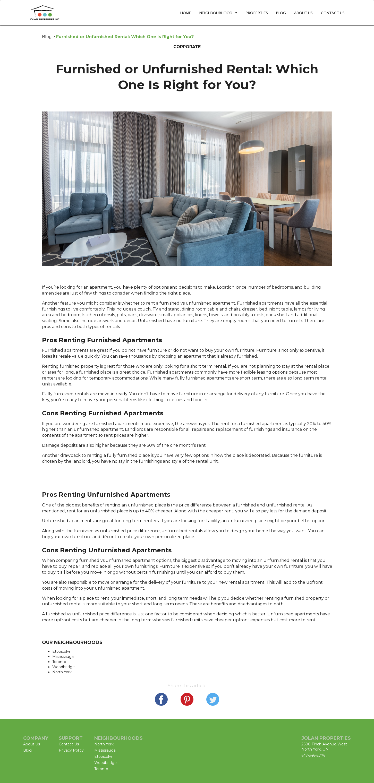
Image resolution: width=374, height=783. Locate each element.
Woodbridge (63, 667)
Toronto (59, 661)
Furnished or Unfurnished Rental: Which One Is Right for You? (125, 36)
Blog (47, 36)
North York (62, 672)
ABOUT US (303, 13)
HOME (185, 13)
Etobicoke (61, 651)
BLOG (281, 13)
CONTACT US (333, 13)
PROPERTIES (256, 13)
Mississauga (63, 656)
